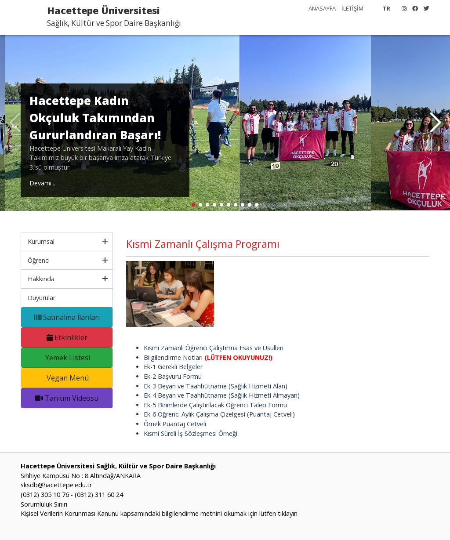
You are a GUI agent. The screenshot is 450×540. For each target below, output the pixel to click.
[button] (435, 123)
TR (386, 8)
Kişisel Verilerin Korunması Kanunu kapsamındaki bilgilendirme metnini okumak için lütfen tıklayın (159, 513)
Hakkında (41, 279)
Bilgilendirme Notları (208, 357)
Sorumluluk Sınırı (44, 504)
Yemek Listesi (67, 357)
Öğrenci (39, 260)
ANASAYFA (322, 8)
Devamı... (42, 183)
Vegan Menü (67, 378)
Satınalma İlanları (67, 317)
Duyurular (41, 298)
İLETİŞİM (352, 8)
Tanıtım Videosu (66, 398)
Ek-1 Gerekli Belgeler (173, 366)
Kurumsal (41, 241)
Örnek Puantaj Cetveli (175, 424)
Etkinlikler (67, 337)
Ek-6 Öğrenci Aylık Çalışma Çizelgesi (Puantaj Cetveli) (219, 414)
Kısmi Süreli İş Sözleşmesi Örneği (190, 433)
